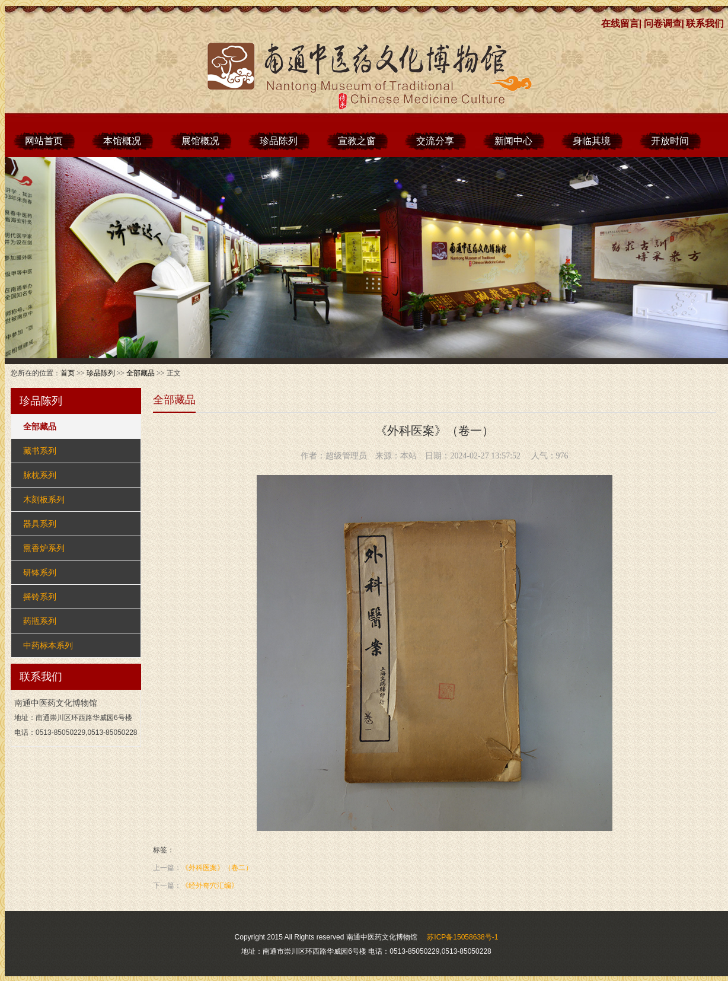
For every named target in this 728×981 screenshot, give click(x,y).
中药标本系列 (48, 645)
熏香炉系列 (44, 548)
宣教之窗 (357, 141)
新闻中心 (513, 141)
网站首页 (44, 141)
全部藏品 (140, 373)
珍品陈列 (279, 141)
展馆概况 (200, 141)
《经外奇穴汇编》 (209, 885)
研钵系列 (39, 572)
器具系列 (39, 523)
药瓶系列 (39, 621)
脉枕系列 (39, 475)
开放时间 (670, 141)
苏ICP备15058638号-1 (462, 937)
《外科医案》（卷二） (217, 868)
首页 (67, 373)
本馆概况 (122, 141)
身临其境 (592, 141)
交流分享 (435, 141)
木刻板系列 (44, 499)
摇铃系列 (39, 596)
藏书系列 (39, 451)
